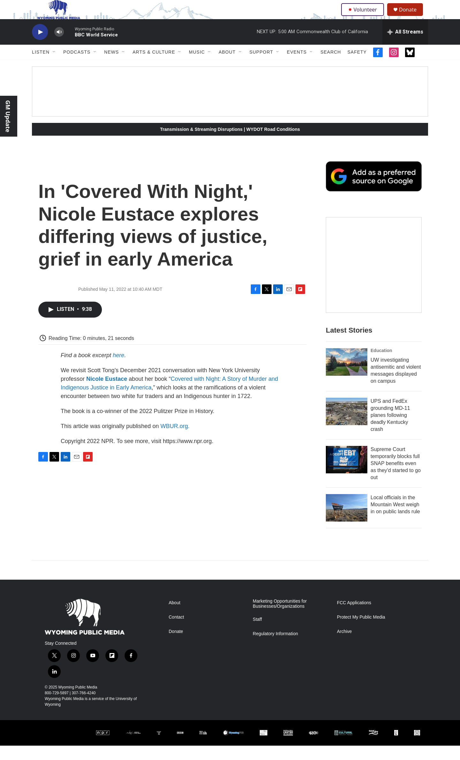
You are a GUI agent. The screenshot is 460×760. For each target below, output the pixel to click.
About (226, 66)
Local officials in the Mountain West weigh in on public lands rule (395, 519)
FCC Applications (354, 617)
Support (261, 66)
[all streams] (405, 46)
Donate (412, 16)
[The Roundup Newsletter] (373, 279)
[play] (40, 46)
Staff (257, 633)
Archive (344, 645)
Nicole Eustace (106, 393)
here (118, 369)
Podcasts (76, 66)
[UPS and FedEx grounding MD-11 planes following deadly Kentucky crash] (346, 426)
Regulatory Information (275, 648)
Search (330, 66)
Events (297, 66)
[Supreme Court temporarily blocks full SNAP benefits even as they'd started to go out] (346, 474)
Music (197, 66)
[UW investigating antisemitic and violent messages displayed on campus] (346, 376)
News (111, 66)
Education (381, 364)
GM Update (8, 116)
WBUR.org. (174, 440)
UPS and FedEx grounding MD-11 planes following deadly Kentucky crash (390, 429)
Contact (176, 631)
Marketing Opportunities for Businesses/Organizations (280, 618)
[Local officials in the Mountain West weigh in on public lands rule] (346, 522)
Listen (41, 66)
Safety (356, 66)
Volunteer (364, 16)
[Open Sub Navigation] (54, 66)
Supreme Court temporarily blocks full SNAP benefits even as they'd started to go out (396, 477)
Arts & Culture (154, 66)
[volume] (59, 46)
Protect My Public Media (361, 631)
